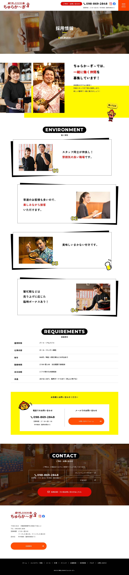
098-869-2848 (44, 417)
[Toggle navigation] (123, 6)
